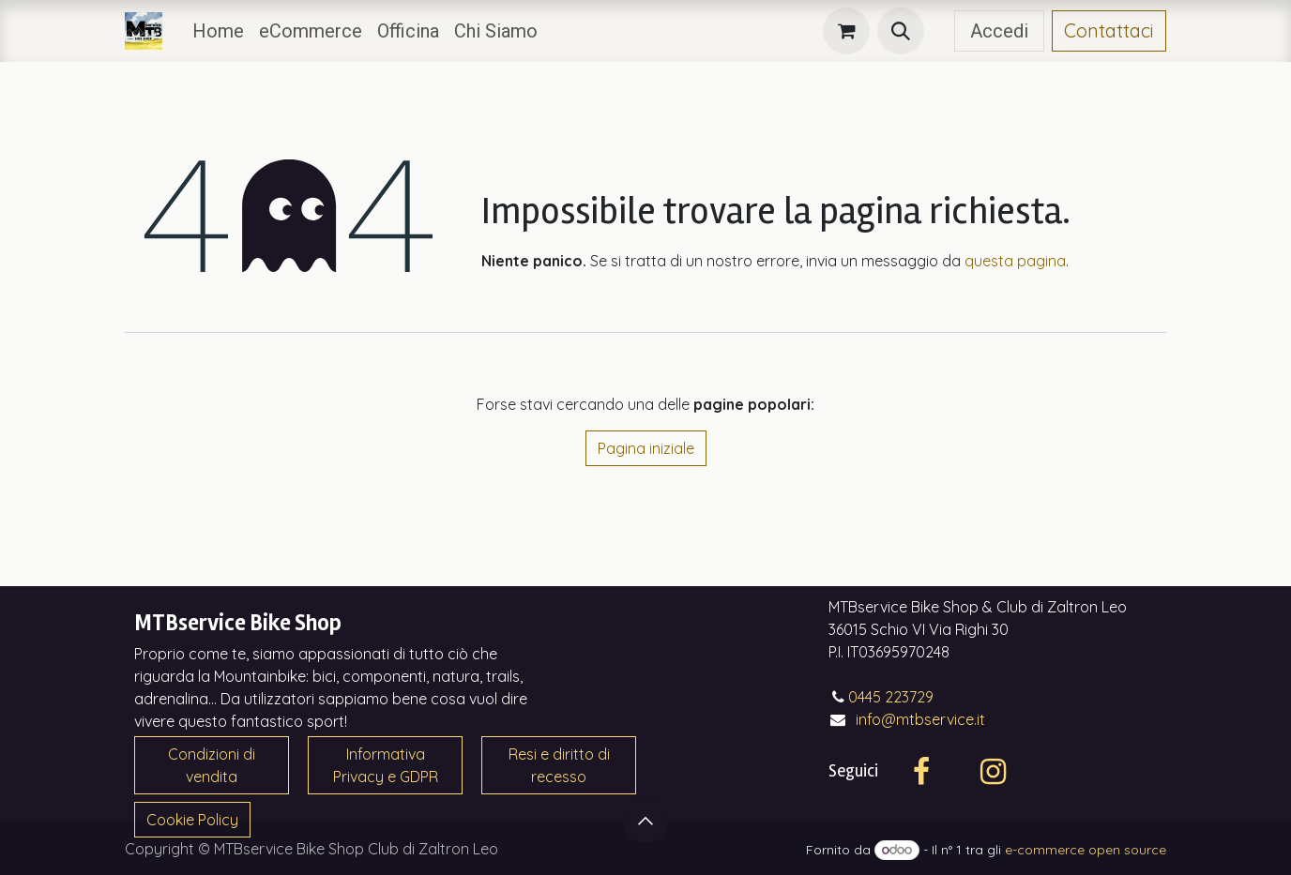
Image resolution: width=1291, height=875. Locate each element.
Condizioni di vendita (211, 765)
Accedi (999, 31)
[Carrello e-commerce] (846, 31)
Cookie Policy (192, 819)
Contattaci (1109, 30)
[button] (900, 31)
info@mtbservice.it (920, 719)
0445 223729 (891, 696)
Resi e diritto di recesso (559, 765)
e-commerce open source (1085, 849)
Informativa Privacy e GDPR (385, 765)
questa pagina (1015, 260)
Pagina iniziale (646, 448)
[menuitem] (218, 31)
